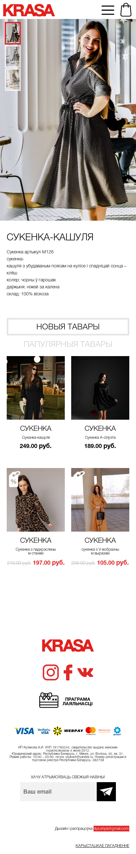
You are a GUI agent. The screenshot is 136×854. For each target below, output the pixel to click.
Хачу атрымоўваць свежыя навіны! (68, 777)
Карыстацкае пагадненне (102, 846)
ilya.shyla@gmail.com (111, 828)
